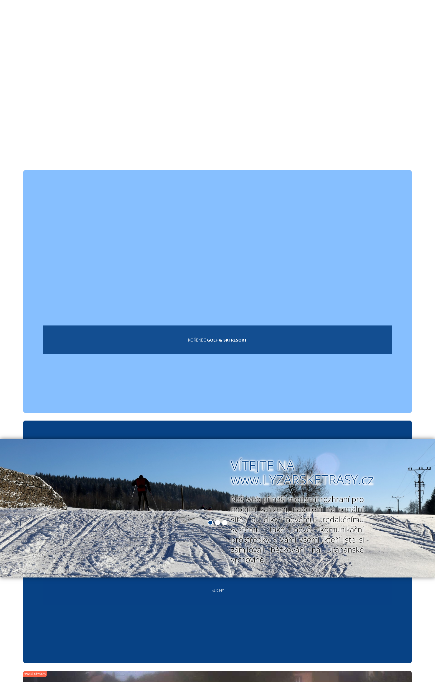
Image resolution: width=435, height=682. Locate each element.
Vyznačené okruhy (216, 22)
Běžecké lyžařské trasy (145, 22)
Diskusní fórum (320, 22)
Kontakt (365, 22)
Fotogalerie (271, 22)
